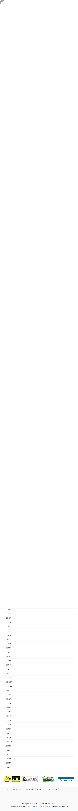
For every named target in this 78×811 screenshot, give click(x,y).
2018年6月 (8, 707)
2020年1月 (8, 626)
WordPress (20, 806)
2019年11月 (8, 635)
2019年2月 (8, 673)
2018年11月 (8, 686)
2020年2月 (8, 622)
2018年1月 (8, 729)
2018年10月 (8, 690)
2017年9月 (8, 746)
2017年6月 (8, 759)
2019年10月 (8, 639)
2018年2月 (8, 725)
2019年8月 (8, 648)
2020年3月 (8, 618)
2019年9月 (8, 644)
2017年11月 (8, 737)
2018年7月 (8, 703)
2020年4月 (8, 614)
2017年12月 (8, 733)
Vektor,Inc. (58, 806)
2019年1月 (8, 678)
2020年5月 (8, 609)
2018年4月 (8, 716)
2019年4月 (8, 665)
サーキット (40, 789)
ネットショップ (18, 789)
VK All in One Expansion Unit (45, 806)
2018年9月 (8, 695)
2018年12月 (8, 682)
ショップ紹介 (30, 789)
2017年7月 (8, 754)
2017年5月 (8, 763)
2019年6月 (8, 656)
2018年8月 (8, 699)
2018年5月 (8, 712)
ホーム (8, 789)
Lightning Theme (31, 806)
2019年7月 (8, 652)
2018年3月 (8, 720)
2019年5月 (8, 661)
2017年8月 (8, 750)
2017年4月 (8, 767)
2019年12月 (8, 631)
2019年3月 (8, 669)
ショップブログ (52, 789)
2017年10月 (8, 742)
